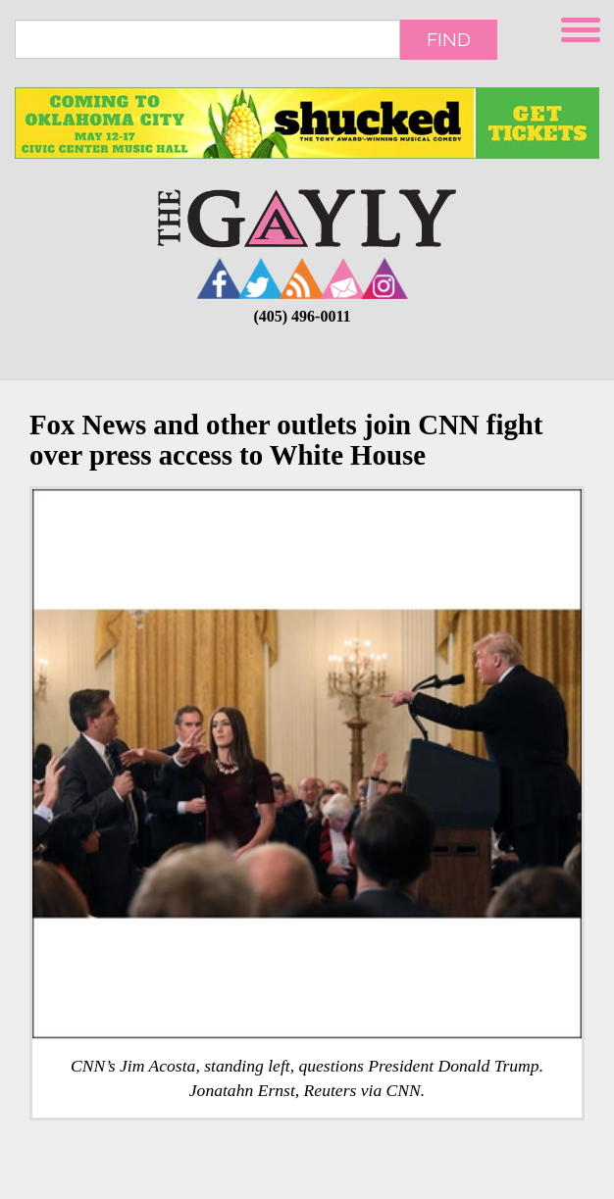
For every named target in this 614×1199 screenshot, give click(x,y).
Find (449, 39)
